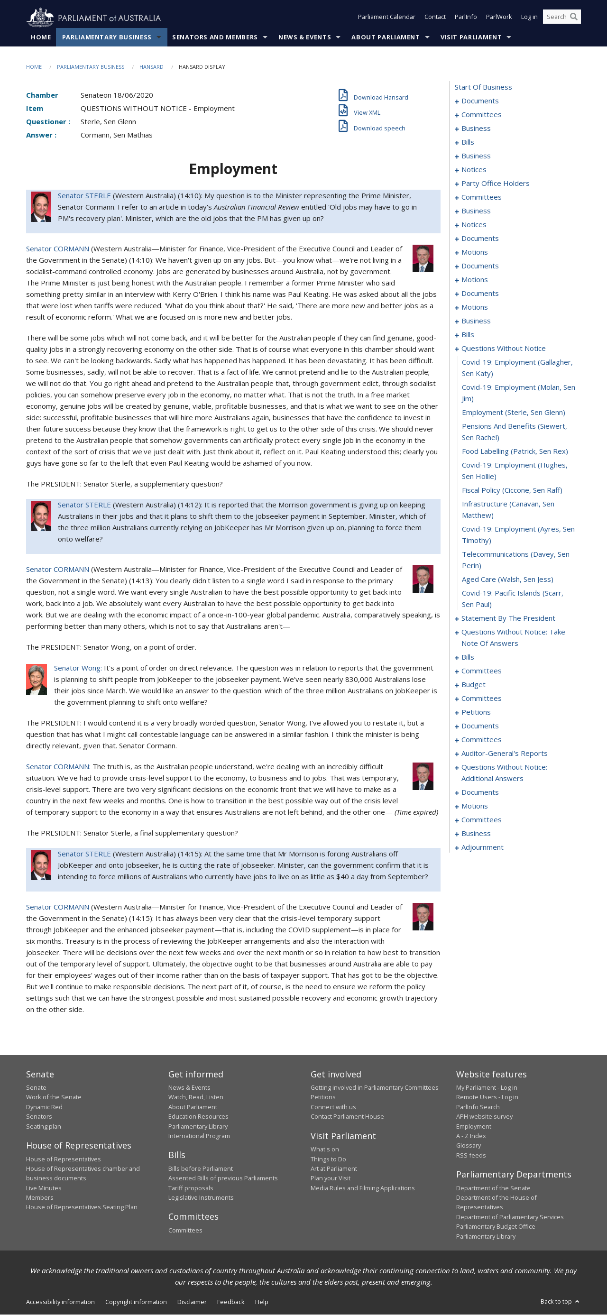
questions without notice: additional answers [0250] (504, 773)
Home (41, 37)
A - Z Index (471, 1136)
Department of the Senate (493, 1188)
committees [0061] (481, 197)
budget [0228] (473, 685)
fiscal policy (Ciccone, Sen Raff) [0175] (512, 490)
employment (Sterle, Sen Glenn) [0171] (513, 412)
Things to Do (328, 1159)
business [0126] (476, 321)
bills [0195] (467, 657)
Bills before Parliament (200, 1169)
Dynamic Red (44, 1107)
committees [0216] (481, 671)
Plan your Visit (330, 1178)
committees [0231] (481, 698)
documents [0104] (480, 293)
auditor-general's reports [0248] (504, 753)
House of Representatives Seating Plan (82, 1207)
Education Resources (198, 1117)
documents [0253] (480, 792)
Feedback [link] (231, 1302)
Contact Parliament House (347, 1117)
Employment (473, 1126)
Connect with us (333, 1107)
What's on (325, 1149)
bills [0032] (467, 142)
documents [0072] (480, 238)
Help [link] (261, 1302)
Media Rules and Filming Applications (363, 1188)
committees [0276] (481, 820)
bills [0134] (467, 335)
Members (40, 1198)
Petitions (323, 1097)
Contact (435, 18)
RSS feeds (471, 1155)
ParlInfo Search (478, 1107)
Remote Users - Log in (487, 1097)
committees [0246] (481, 740)
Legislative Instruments (201, 1198)
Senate (36, 1088)
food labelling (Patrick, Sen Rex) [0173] (515, 451)
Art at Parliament (334, 1169)
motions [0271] (474, 806)
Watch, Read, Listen (195, 1097)
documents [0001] (480, 101)
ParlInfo (466, 18)
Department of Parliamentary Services (510, 1217)
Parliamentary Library (198, 1126)
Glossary (468, 1145)
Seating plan (43, 1126)
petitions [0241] (476, 712)
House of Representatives (63, 1159)
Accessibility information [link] (60, 1302)
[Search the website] (562, 18)
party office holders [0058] (495, 183)
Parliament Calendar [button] (386, 18)
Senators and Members (215, 37)
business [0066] (476, 211)
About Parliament (385, 37)
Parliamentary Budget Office (495, 1227)
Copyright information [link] (136, 1302)
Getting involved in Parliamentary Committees (375, 1088)
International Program (199, 1136)
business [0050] (476, 156)
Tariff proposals (190, 1188)
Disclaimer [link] (192, 1302)
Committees (185, 1230)
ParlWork (499, 18)
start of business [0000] (483, 87)
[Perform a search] (574, 18)
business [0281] (476, 833)
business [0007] (476, 128)
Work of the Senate (54, 1097)
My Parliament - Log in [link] (486, 1088)
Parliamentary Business (107, 37)
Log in (529, 18)
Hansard (151, 67)
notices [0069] (474, 225)
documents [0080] (480, 266)
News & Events (304, 37)
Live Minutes (44, 1188)
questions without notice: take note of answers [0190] (513, 637)
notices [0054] (474, 170)
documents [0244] (480, 726)
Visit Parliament (471, 37)
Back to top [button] (561, 1301)
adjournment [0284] (482, 847)
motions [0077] (474, 252)
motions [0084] (474, 280)
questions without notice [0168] (503, 348)
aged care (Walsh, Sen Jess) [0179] (507, 579)
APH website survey (484, 1117)
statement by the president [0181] (508, 618)
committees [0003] (481, 115)
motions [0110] (474, 307)
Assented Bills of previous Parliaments (223, 1178)
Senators (39, 1117)
